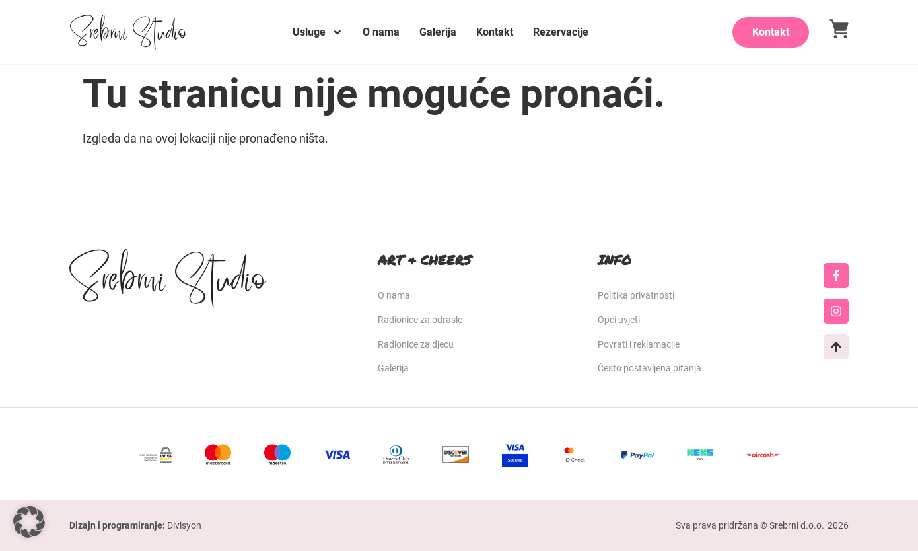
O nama (381, 32)
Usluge (318, 32)
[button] (29, 522)
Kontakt (494, 32)
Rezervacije (560, 32)
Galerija (437, 32)
